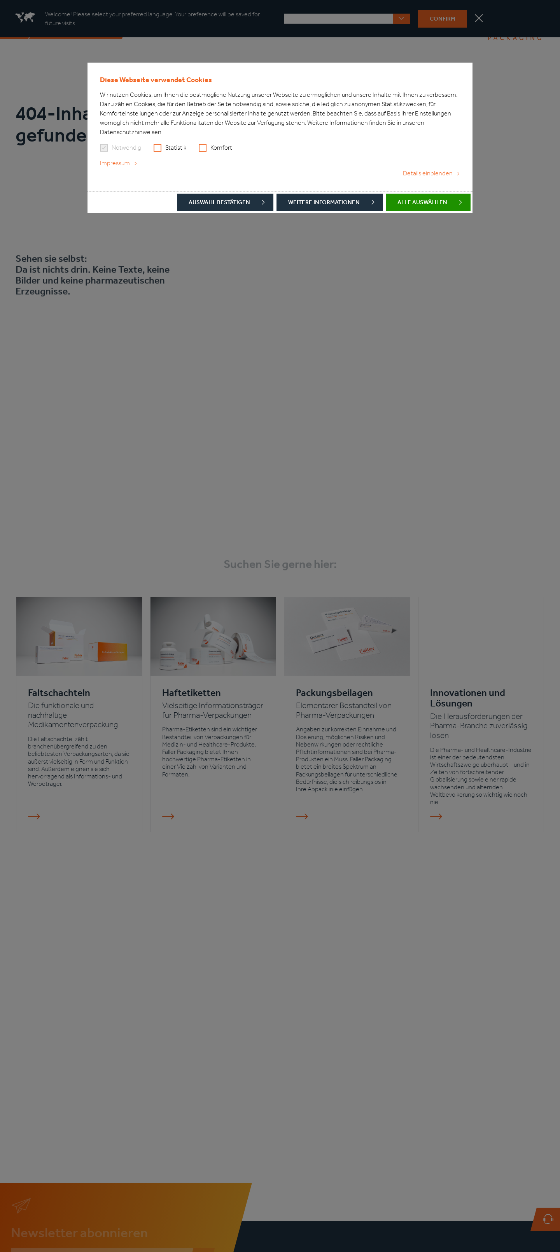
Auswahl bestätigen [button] (219, 202)
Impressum (115, 163)
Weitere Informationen (324, 202)
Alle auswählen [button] (422, 202)
